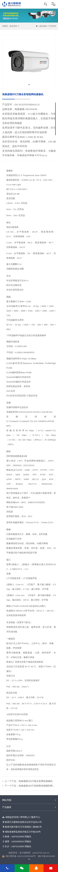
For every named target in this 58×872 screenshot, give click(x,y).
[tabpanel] (29, 61)
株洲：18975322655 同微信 (16, 836)
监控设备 (43, 26)
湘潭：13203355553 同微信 (16, 841)
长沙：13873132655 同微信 (16, 846)
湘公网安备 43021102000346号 (21, 856)
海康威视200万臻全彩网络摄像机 (36, 781)
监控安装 (13, 26)
